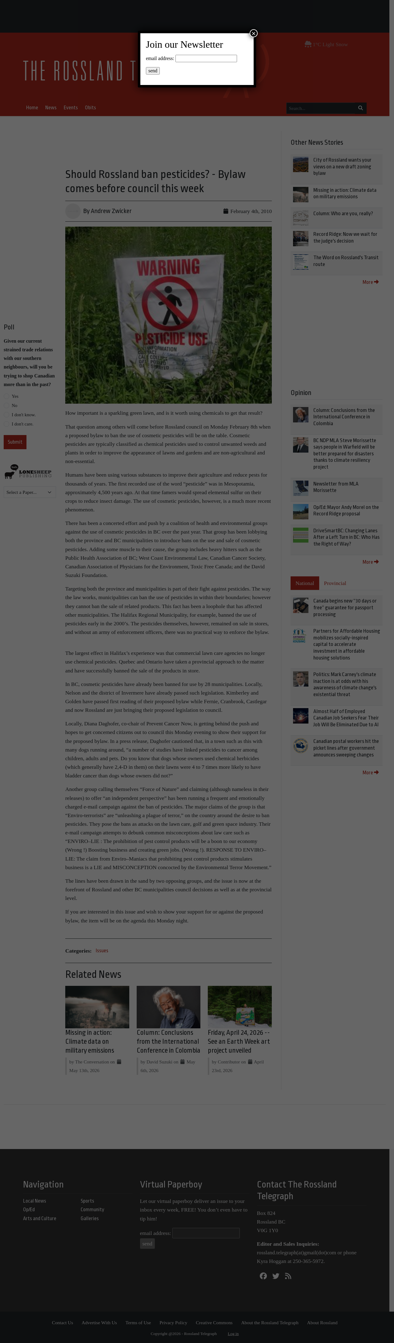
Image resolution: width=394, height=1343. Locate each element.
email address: (160, 58)
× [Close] (253, 33)
